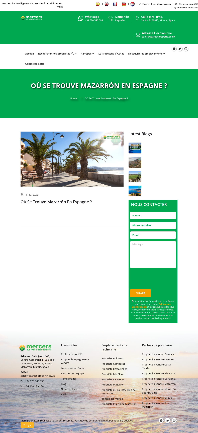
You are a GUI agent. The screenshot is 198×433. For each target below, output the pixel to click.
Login (27, 425)
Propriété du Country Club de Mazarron (119, 391)
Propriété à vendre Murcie (157, 397)
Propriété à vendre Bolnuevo (158, 354)
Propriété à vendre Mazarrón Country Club (159, 390)
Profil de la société (71, 354)
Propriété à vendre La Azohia (159, 378)
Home (73, 98)
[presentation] (155, 276)
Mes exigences (162, 4)
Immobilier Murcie (112, 398)
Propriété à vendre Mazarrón (159, 383)
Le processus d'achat (73, 368)
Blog (63, 383)
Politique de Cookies (121, 420)
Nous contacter (70, 389)
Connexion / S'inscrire (185, 7)
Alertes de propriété (186, 4)
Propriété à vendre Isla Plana (158, 373)
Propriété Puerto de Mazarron (119, 403)
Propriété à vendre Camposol (159, 359)
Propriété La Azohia (113, 379)
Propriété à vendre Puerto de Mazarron (159, 404)
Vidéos (65, 394)
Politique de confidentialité (90, 420)
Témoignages (69, 378)
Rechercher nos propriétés (56, 53)
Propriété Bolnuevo (113, 358)
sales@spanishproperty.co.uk (158, 36)
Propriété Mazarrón (113, 384)
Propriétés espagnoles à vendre (75, 361)
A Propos (86, 53)
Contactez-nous (34, 63)
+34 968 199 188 (34, 386)
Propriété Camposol (113, 363)
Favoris (144, 4)
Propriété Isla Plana (113, 374)
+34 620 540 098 (34, 381)
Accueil (29, 53)
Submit (140, 293)
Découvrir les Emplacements (145, 53)
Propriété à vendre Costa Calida (156, 366)
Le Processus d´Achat (111, 53)
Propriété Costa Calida (114, 368)
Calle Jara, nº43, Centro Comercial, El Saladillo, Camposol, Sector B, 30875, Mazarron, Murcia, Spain (38, 361)
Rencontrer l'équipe (72, 373)
